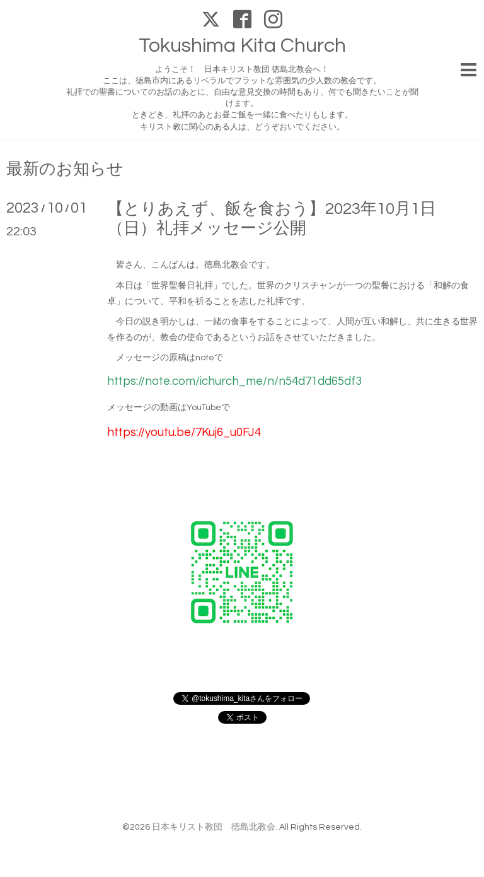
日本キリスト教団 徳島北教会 (213, 827)
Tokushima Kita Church (242, 45)
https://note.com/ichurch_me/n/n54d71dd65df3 (234, 381)
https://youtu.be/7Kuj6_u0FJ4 (184, 432)
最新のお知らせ (65, 169)
